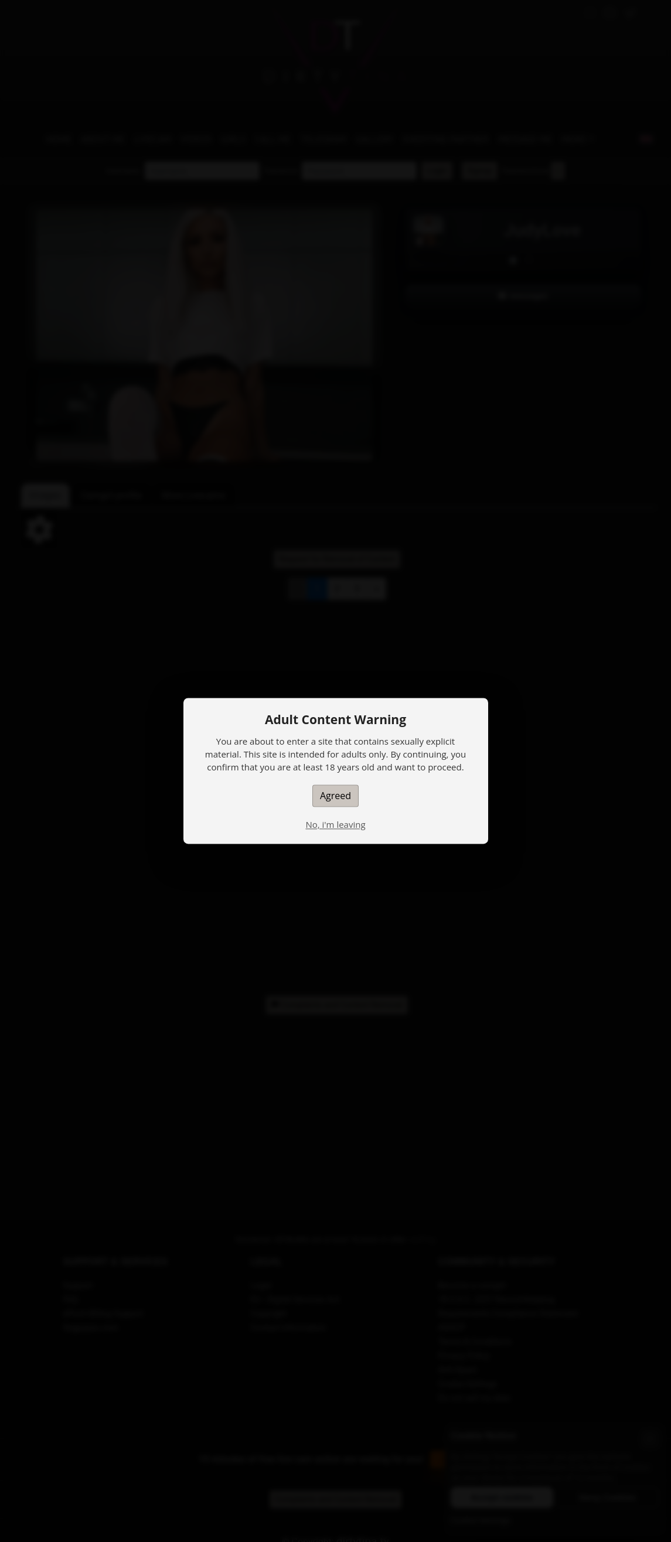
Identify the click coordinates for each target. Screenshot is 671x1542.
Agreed (335, 795)
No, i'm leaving (335, 824)
